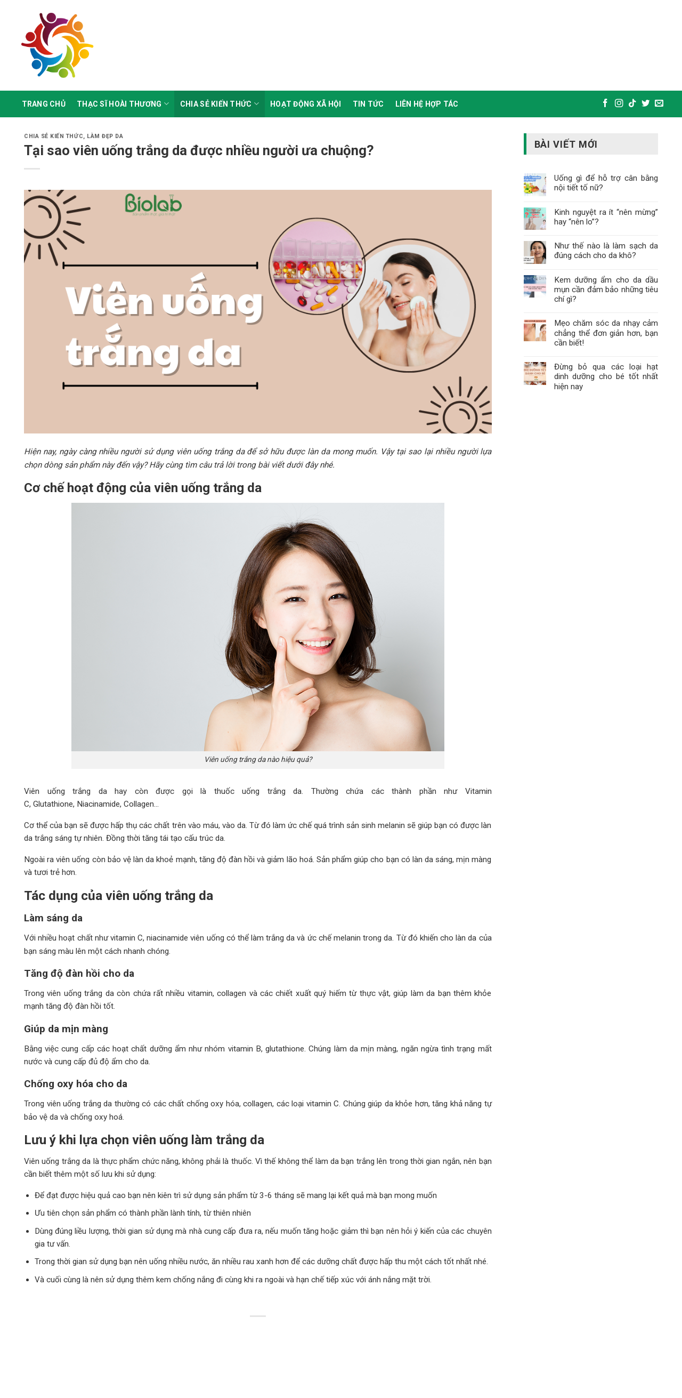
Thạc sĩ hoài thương (123, 104)
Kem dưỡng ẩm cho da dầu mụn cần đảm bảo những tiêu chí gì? (606, 289)
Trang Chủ (44, 104)
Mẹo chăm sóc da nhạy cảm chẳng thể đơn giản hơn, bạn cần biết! (606, 332)
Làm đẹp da (105, 136)
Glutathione (52, 804)
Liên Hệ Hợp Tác (427, 104)
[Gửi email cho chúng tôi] (659, 103)
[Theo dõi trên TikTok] (632, 103)
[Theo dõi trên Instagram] (619, 103)
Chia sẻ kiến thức (219, 104)
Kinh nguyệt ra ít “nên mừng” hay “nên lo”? (606, 217)
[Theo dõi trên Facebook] (605, 103)
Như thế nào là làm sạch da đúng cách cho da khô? (606, 250)
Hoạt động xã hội (305, 104)
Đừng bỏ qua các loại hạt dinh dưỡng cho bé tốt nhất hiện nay (606, 376)
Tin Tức (368, 104)
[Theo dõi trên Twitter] (646, 103)
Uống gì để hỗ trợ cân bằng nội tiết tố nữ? (606, 182)
